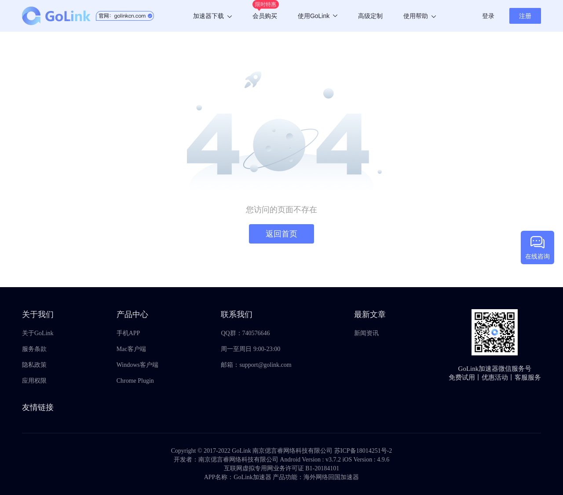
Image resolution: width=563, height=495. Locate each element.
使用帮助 (419, 15)
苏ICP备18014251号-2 (363, 450)
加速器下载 (212, 15)
